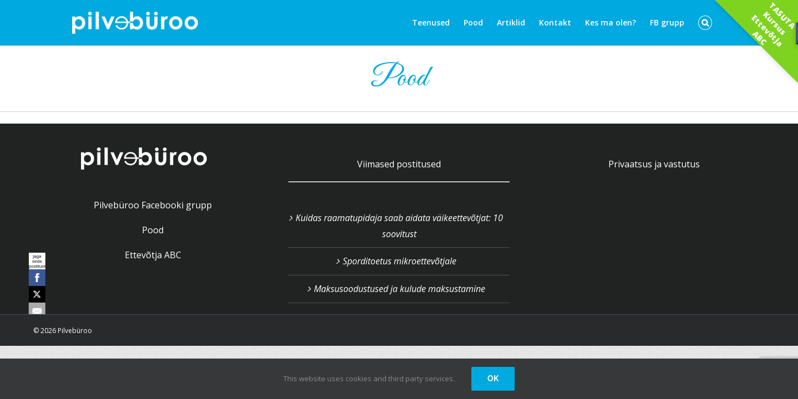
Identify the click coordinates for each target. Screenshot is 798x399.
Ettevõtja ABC (153, 255)
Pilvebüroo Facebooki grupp (153, 205)
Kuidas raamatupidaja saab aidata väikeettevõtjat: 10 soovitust (399, 226)
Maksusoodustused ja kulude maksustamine (399, 289)
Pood (153, 230)
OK (493, 378)
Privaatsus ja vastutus (654, 164)
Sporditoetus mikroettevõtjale (399, 261)
